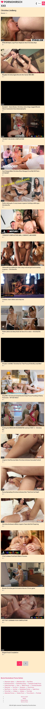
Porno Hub (8, 691)
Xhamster (7, 687)
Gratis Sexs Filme (9, 685)
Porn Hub (29, 691)
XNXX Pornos (25, 685)
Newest (3, 13)
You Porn (15, 687)
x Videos (15, 691)
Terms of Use (24, 702)
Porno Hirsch (30, 693)
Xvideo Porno (20, 693)
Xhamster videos (9, 681)
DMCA (24, 698)
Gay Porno (7, 689)
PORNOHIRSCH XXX (11, 3)
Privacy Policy (24, 700)
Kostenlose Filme (21, 683)
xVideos (22, 691)
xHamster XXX (20, 681)
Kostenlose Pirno (9, 683)
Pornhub (38, 693)
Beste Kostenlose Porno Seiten (12, 678)
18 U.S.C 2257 (24, 696)
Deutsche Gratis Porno (34, 683)
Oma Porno (31, 687)
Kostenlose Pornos (25, 689)
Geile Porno (36, 689)
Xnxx (18, 685)
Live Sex (15, 689)
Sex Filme (30, 681)
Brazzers (22, 687)
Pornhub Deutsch (36, 685)
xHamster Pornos (9, 693)
